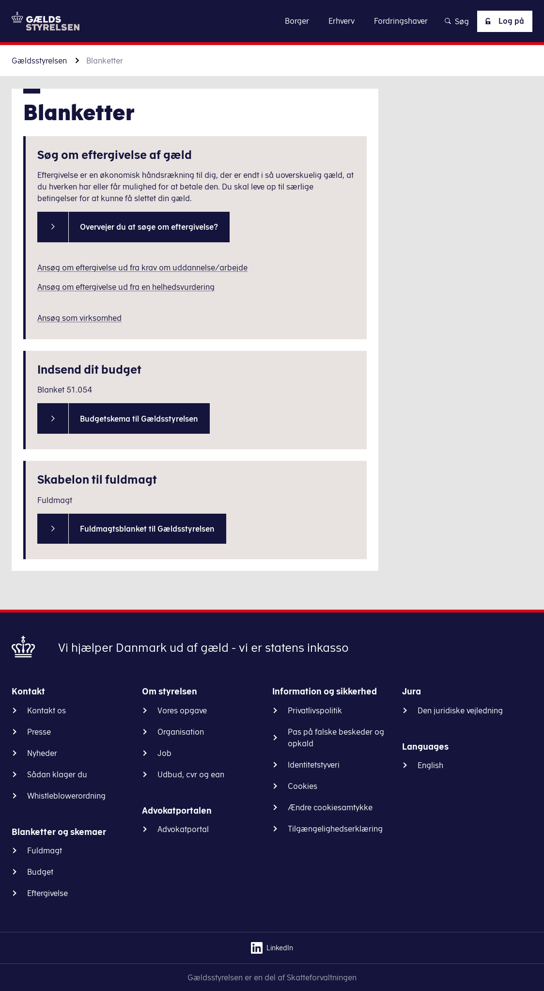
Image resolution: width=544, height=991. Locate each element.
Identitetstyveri (314, 764)
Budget (40, 871)
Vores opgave (182, 710)
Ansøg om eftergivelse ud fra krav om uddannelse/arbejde (142, 267)
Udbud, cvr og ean (190, 774)
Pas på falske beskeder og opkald (336, 737)
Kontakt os (46, 710)
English (430, 765)
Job (164, 753)
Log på (503, 21)
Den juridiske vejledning (460, 710)
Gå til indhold (272, 20)
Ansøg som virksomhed (79, 318)
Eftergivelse (47, 893)
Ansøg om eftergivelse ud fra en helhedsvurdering (126, 287)
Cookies (302, 786)
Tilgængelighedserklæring (335, 828)
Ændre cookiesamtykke (330, 807)
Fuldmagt (44, 850)
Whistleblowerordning (66, 795)
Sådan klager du (57, 774)
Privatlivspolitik (315, 710)
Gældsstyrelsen (39, 60)
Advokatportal (183, 829)
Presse (39, 731)
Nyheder (42, 753)
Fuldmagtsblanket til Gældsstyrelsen (147, 528)
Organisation (180, 731)
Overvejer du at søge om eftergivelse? (149, 226)
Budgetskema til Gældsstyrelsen (139, 418)
